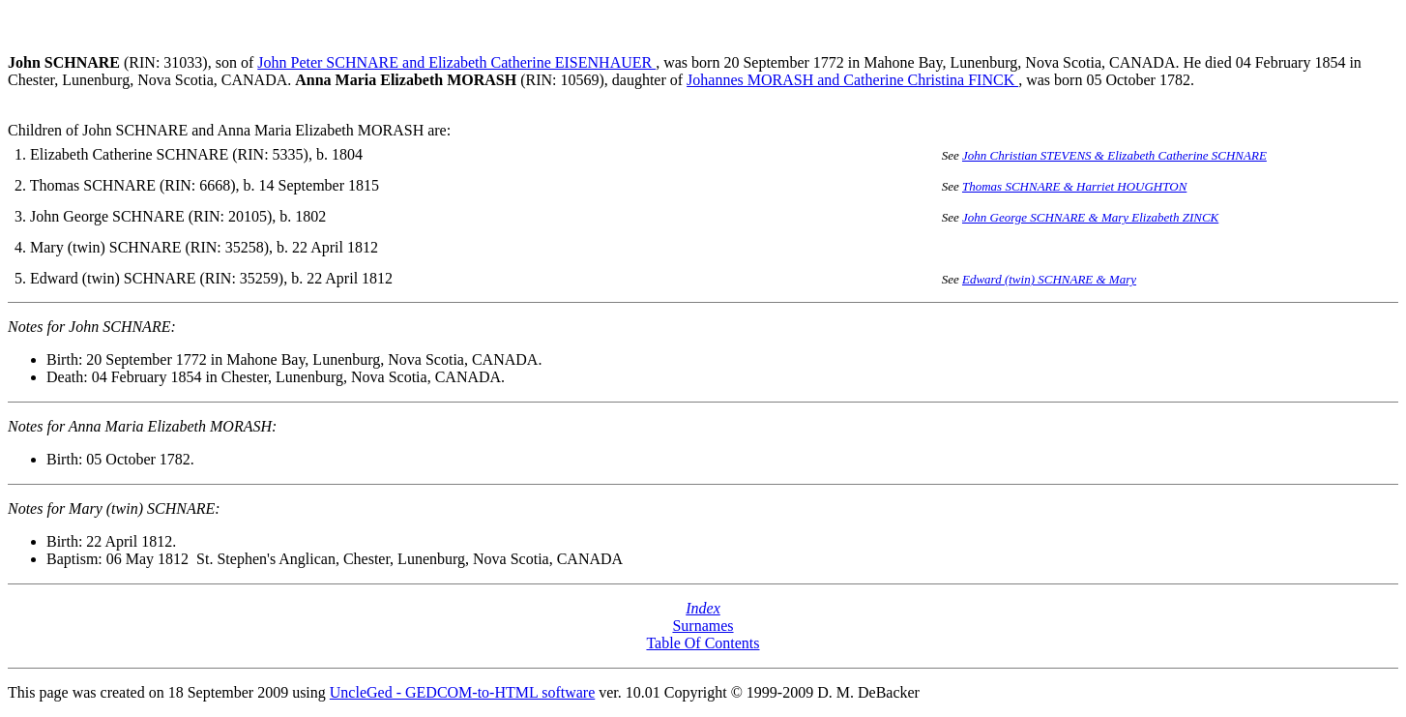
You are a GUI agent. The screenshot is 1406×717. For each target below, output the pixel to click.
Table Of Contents (702, 643)
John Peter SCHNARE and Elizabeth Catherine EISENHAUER (456, 62)
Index (703, 608)
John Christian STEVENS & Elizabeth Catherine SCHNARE (1114, 155)
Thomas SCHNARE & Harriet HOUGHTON (1074, 186)
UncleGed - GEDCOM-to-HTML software (462, 692)
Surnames (702, 625)
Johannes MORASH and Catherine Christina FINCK (852, 80)
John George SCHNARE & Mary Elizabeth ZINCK (1090, 217)
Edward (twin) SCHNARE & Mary (1049, 279)
